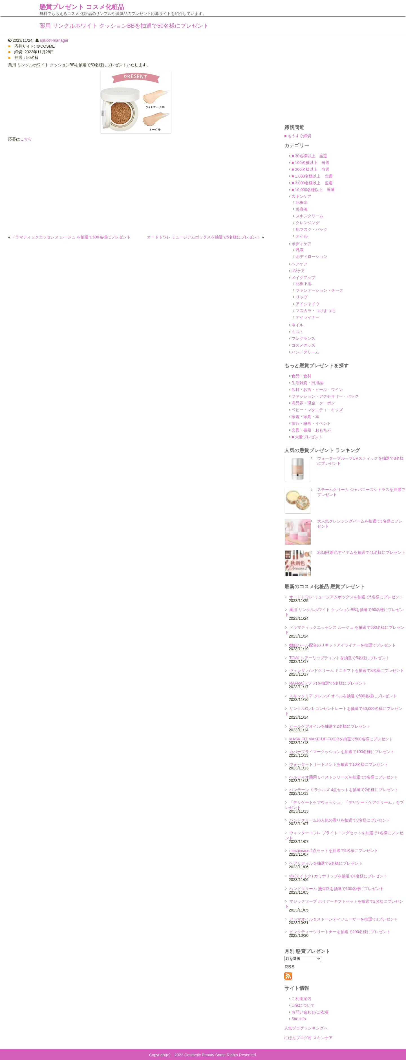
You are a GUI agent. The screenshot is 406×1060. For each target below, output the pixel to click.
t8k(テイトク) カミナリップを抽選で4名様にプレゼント (338, 876)
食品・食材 (301, 376)
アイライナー (307, 317)
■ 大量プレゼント (307, 437)
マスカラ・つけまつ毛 (315, 310)
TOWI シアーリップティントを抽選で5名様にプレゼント (339, 658)
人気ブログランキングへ (306, 1028)
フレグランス (303, 338)
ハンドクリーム (305, 352)
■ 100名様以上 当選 (310, 162)
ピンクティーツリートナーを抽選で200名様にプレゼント (339, 932)
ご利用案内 (301, 998)
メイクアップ (303, 277)
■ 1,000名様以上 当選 (312, 176)
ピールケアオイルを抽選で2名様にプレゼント (329, 726)
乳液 (300, 249)
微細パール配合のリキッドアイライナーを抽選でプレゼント (342, 645)
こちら (26, 139)
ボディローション (311, 256)
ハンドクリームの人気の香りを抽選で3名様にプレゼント (339, 820)
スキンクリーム (309, 216)
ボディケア (301, 244)
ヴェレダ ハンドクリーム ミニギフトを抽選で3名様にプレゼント (346, 670)
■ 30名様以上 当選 (309, 156)
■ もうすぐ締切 (297, 136)
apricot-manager (54, 40)
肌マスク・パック (311, 229)
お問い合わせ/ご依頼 (310, 1012)
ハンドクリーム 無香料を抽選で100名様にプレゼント (336, 888)
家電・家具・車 (305, 416)
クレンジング (307, 222)
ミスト (297, 331)
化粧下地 (304, 283)
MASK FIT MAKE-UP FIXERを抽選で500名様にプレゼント (341, 739)
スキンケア (301, 196)
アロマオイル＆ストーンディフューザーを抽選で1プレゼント (343, 919)
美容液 (302, 209)
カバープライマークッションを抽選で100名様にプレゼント (341, 751)
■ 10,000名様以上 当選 (313, 189)
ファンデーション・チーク (319, 290)
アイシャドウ (307, 304)
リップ (302, 297)
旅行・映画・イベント (311, 423)
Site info (299, 1019)
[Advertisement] (136, 188)
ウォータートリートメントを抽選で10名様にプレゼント (339, 764)
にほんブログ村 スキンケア (308, 1037)
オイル (302, 236)
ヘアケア (299, 264)
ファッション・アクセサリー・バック (325, 396)
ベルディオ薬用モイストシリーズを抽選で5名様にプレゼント (343, 777)
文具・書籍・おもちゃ (311, 430)
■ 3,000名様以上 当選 (312, 183)
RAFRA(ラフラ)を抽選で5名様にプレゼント (328, 683)
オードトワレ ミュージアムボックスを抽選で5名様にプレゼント (204, 237)
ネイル (297, 325)
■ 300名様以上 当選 (310, 169)
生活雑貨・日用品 (307, 382)
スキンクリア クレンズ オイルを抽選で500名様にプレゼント (343, 696)
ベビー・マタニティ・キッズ (317, 410)
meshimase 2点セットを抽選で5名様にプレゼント (333, 850)
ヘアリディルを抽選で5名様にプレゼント (326, 863)
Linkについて (303, 1005)
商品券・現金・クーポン (313, 403)
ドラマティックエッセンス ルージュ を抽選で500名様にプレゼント (71, 237)
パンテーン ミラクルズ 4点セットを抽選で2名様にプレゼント (343, 789)
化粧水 (302, 202)
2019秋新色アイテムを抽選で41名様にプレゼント (361, 552)
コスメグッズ (303, 345)
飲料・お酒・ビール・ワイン (317, 389)
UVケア (298, 271)
